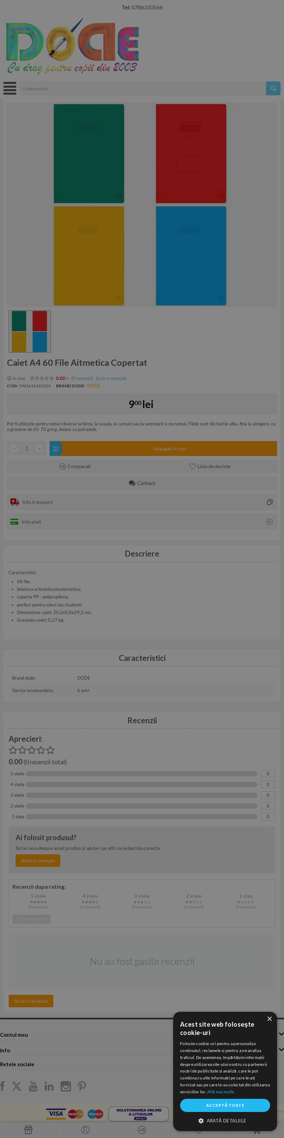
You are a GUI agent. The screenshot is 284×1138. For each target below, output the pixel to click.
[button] (225, 1120)
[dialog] (225, 1071)
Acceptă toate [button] (225, 1105)
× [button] (269, 1019)
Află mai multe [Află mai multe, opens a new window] (220, 1091)
